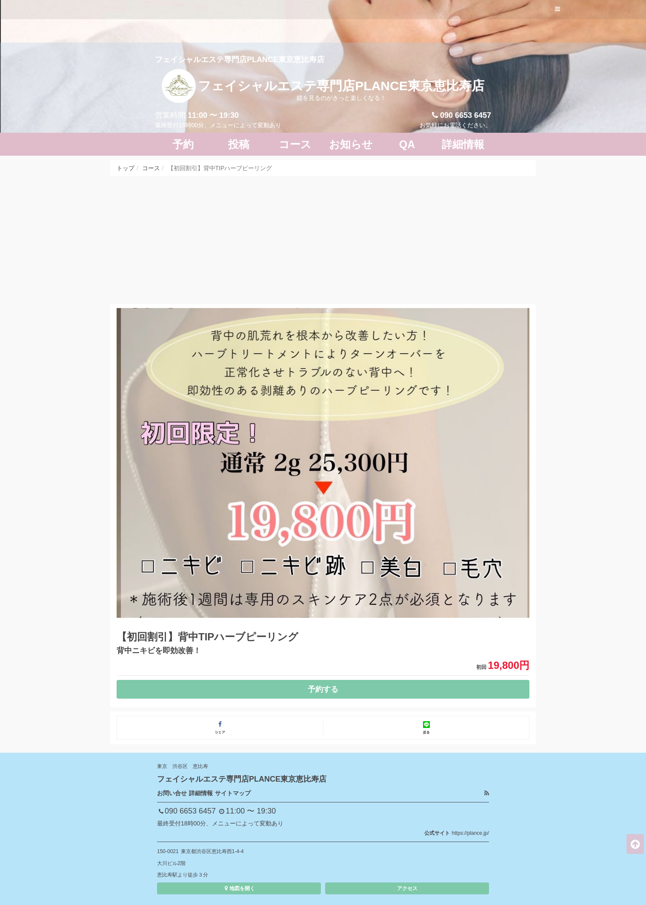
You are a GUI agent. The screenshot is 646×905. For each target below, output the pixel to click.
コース (151, 168)
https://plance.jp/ (470, 833)
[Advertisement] (323, 240)
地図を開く (239, 888)
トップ (125, 168)
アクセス (407, 888)
